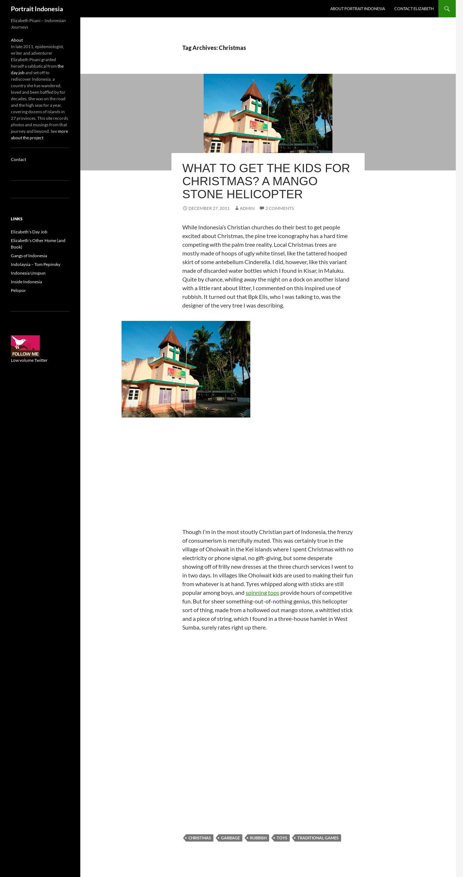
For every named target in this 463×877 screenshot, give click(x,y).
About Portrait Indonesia (357, 8)
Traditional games (318, 837)
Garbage (230, 837)
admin (247, 208)
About (17, 40)
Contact (18, 159)
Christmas (199, 837)
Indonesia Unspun (28, 273)
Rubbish (258, 837)
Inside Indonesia (26, 281)
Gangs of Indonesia (29, 255)
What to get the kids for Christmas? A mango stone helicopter (266, 181)
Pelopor (18, 290)
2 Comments (280, 208)
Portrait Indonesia (37, 9)
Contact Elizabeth (414, 8)
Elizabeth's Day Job (29, 231)
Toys (282, 837)
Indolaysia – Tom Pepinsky (35, 264)
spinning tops (262, 592)
